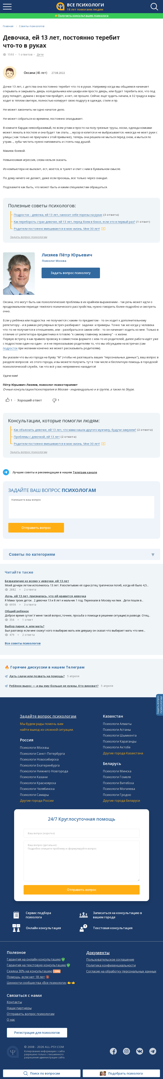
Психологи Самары (34, 795)
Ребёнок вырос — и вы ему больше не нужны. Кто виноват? (53, 686)
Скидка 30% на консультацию (29, 971)
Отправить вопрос (81, 890)
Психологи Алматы (117, 724)
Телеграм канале (85, 472)
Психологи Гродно (117, 795)
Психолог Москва (54, 261)
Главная (8, 26)
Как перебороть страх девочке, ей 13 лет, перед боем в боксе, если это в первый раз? (74, 222)
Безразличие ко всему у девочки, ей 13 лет (37, 581)
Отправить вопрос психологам (30, 1014)
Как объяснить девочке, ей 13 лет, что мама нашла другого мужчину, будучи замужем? (75, 430)
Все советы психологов (23, 643)
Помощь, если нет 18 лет (26, 977)
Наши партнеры (19, 1008)
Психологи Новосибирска (39, 759)
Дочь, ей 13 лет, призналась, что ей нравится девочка (45, 596)
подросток (10, 348)
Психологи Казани (34, 777)
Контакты (14, 1002)
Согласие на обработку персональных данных (121, 971)
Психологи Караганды (119, 741)
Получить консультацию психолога (81, 15)
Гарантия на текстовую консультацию (36, 965)
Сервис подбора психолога (38, 915)
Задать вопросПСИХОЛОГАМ (159, 705)
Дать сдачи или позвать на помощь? (37, 676)
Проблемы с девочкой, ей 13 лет (37, 437)
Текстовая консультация (112, 928)
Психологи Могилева (119, 789)
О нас (11, 1020)
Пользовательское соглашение (110, 959)
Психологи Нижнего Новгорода (44, 771)
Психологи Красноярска (38, 783)
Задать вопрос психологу (71, 273)
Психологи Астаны (117, 729)
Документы (98, 952)
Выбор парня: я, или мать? (24, 626)
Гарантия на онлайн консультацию (34, 959)
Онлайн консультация (43, 928)
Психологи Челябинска (37, 789)
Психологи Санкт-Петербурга (42, 753)
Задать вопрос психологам (28, 237)
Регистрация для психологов (37, 1032)
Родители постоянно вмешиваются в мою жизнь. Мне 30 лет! (57, 228)
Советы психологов (31, 26)
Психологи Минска (117, 771)
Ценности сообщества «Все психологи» (37, 983)
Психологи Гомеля (117, 777)
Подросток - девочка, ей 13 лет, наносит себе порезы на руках (58, 215)
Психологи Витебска (118, 783)
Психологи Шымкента (120, 735)
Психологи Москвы (34, 747)
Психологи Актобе (117, 747)
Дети (40, 54)
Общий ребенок (17, 611)
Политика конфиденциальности (111, 965)
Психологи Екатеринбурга (40, 765)
